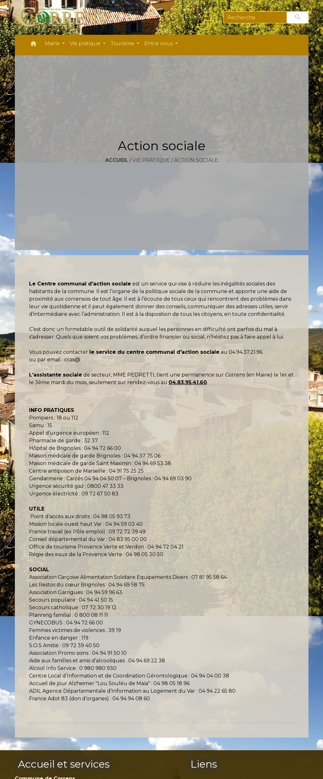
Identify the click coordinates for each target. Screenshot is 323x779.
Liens (203, 764)
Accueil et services (64, 764)
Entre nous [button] (159, 43)
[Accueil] (65, 17)
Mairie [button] (53, 43)
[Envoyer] (297, 17)
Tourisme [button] (123, 43)
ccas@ (72, 360)
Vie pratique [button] (86, 43)
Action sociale (196, 160)
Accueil (116, 160)
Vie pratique (151, 160)
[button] (33, 45)
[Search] (255, 17)
